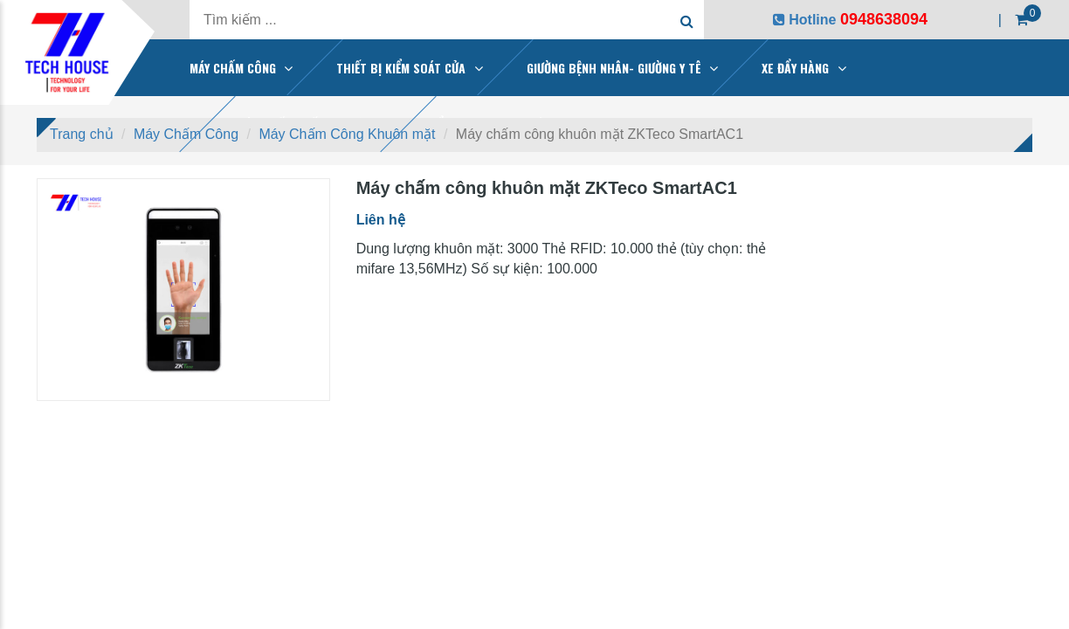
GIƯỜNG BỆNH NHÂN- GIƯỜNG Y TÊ (614, 68)
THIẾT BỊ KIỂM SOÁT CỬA (401, 68)
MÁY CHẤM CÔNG (233, 68)
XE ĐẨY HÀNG (795, 68)
